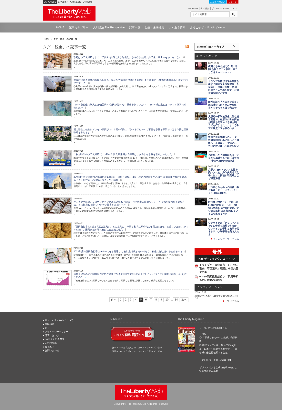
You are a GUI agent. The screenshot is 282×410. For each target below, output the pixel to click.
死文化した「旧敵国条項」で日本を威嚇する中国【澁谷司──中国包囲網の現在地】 (223, 158)
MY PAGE (193, 8)
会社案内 (49, 346)
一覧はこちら (231, 301)
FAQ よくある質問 (54, 339)
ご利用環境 (51, 342)
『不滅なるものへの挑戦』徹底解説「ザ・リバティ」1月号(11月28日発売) (223, 190)
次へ (184, 299)
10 (167, 299)
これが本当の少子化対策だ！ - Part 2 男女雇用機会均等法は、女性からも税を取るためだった (125, 154)
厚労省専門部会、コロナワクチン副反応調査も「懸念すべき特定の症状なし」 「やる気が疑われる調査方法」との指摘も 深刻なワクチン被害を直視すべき (129, 203)
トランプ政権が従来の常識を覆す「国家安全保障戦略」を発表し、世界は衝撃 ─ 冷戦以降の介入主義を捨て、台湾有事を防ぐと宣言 (223, 87)
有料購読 (204, 8)
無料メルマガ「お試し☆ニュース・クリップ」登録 (137, 347)
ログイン (232, 2)
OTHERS (88, 1)
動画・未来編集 (154, 27)
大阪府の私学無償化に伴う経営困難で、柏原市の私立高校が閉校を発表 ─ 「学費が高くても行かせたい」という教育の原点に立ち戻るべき (223, 122)
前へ (113, 299)
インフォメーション (209, 287)
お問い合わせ (52, 350)
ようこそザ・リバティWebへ (208, 27)
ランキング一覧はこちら (225, 239)
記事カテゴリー (78, 27)
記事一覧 (134, 27)
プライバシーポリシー (56, 331)
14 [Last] (176, 299)
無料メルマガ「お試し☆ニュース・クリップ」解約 (137, 351)
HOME (60, 27)
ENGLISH (63, 1)
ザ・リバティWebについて (224, 8)
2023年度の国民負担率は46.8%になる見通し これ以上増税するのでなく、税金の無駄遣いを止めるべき (130, 251)
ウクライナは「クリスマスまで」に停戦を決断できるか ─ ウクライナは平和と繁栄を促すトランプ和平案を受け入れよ (223, 229)
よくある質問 (177, 27)
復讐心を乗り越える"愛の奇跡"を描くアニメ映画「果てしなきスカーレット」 (222, 69)
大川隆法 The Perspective (109, 27)
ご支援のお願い (217, 2)
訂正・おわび (52, 335)
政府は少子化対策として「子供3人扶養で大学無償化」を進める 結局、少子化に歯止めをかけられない (130, 57)
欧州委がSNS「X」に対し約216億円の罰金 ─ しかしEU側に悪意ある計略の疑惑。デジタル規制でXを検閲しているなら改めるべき (223, 208)
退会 (47, 328)
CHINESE (75, 1)
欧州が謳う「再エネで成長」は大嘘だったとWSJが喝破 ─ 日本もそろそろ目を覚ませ (223, 105)
